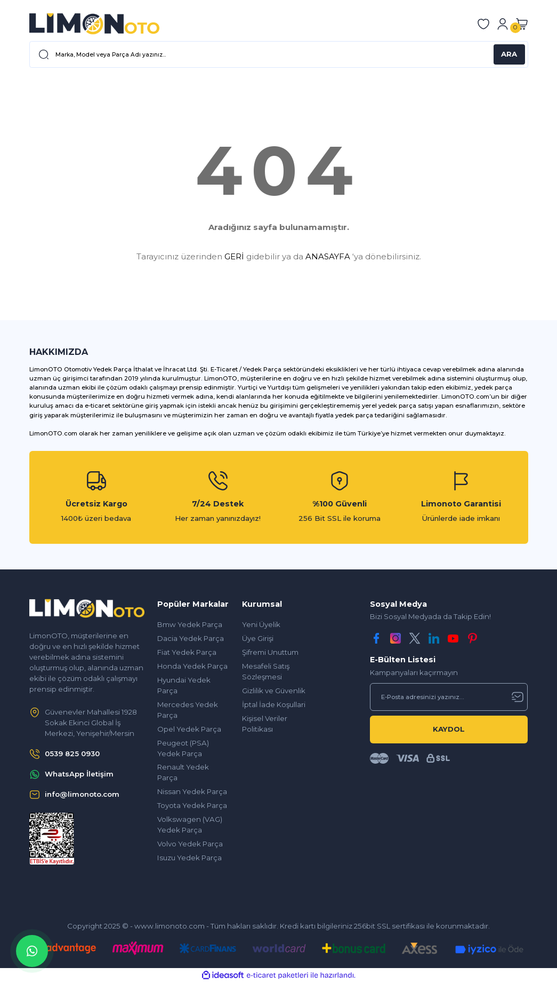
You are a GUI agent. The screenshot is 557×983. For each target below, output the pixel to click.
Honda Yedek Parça (192, 666)
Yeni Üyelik (261, 624)
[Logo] (94, 24)
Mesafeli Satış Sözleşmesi (265, 671)
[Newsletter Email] (449, 697)
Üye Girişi (257, 638)
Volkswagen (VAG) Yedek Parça (189, 824)
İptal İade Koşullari (273, 704)
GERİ (234, 256)
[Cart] (521, 24)
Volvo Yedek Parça (190, 843)
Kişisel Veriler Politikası (264, 723)
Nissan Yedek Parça (192, 791)
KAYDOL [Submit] (449, 729)
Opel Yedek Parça (189, 729)
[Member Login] (502, 24)
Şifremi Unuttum (270, 652)
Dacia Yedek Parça (190, 638)
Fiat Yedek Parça (186, 652)
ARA (509, 54)
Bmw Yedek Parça (189, 624)
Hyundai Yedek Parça (184, 685)
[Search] (278, 54)
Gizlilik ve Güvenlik (273, 690)
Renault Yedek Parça (183, 772)
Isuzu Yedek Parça (189, 857)
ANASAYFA (327, 256)
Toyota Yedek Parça (192, 805)
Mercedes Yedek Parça (187, 709)
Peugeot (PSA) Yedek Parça (183, 748)
